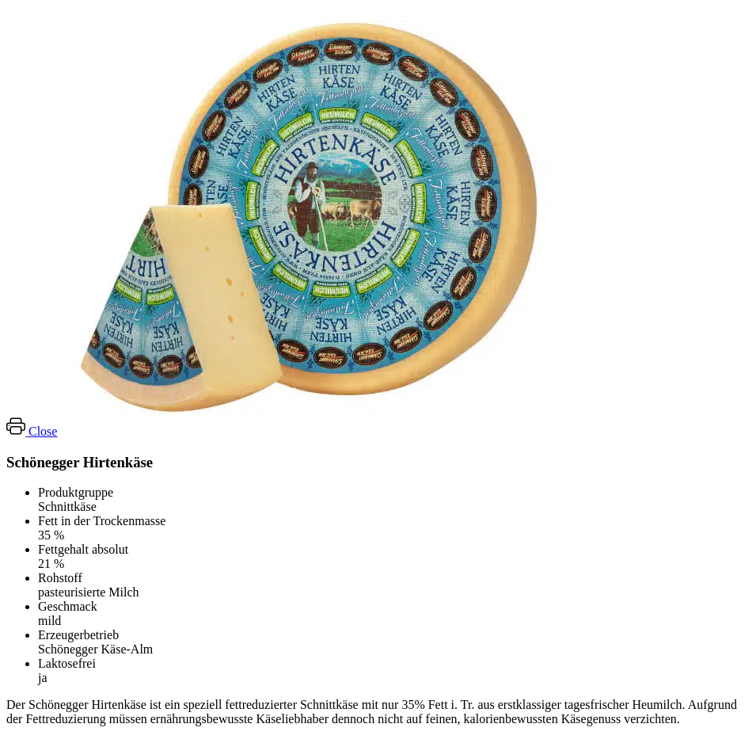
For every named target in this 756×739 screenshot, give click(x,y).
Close (42, 431)
